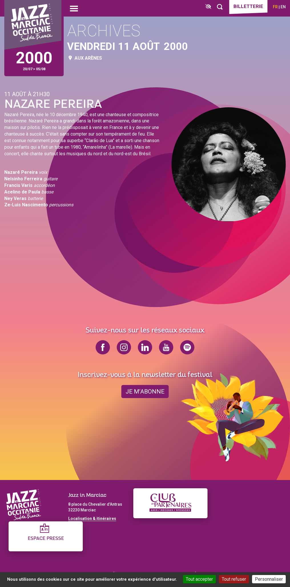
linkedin (145, 347)
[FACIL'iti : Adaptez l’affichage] (208, 7)
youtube (166, 347)
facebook (103, 347)
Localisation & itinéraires (92, 518)
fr (275, 7)
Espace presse (46, 538)
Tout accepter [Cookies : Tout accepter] (199, 579)
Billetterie (248, 6)
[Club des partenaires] (170, 503)
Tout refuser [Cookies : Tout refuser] (234, 579)
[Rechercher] (220, 7)
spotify (187, 347)
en (283, 7)
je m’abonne (145, 391)
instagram (124, 347)
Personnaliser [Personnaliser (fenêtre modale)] (269, 579)
